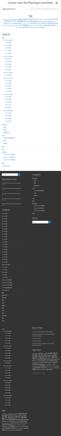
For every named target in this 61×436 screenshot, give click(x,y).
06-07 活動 (8, 105)
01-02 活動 (8, 121)
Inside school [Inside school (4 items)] (18, 25)
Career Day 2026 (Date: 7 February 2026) (42, 331)
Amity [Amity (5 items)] (52, 21)
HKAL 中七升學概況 (9, 157)
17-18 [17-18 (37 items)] (17, 21)
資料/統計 (4, 152)
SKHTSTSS (38, 8)
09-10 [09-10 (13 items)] (27, 19)
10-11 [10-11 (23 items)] (33, 19)
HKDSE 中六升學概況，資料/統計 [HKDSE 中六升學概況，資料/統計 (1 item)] (8, 25)
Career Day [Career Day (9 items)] (17, 23)
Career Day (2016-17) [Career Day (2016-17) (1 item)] (26, 23)
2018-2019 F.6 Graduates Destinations (11, 203)
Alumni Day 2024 (36, 341)
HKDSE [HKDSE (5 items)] (55, 23)
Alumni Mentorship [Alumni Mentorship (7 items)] (43, 21)
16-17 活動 (8, 50)
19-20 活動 (8, 42)
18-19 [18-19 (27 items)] (23, 21)
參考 (3, 149)
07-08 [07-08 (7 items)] (18, 19)
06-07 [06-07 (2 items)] (14, 19)
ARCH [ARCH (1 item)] (55, 21)
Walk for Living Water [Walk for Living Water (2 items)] (33, 27)
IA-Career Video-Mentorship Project (11, 193)
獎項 (4, 140)
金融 (4, 127)
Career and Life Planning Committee (30, 2)
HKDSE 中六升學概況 (9, 154)
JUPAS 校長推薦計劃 (9, 138)
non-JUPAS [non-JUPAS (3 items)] (39, 25)
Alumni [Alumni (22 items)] (33, 21)
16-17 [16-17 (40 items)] (10, 21)
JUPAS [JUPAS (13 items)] (25, 25)
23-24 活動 (8, 67)
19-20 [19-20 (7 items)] (28, 21)
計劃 (3, 135)
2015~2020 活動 (8, 40)
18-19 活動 (8, 45)
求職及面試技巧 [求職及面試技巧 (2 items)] (41, 27)
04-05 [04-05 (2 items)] (7, 19)
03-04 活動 (8, 115)
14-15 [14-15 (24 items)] (52, 19)
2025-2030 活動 (7, 72)
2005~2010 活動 (8, 94)
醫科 (4, 129)
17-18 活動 (8, 48)
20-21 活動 (8, 58)
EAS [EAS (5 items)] (31, 23)
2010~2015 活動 (8, 78)
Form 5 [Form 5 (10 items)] (35, 23)
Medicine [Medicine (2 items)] (30, 25)
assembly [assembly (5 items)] (6, 23)
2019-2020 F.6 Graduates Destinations (11, 188)
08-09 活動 (8, 99)
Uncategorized (6, 166)
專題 (3, 163)
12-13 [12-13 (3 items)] (43, 19)
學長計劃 (4, 124)
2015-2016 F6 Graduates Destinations (11, 198)
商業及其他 (6, 132)
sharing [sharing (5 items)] (22, 27)
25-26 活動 (8, 75)
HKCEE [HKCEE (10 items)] (50, 23)
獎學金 (5, 143)
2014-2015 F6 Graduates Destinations (11, 183)
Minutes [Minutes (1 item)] (34, 25)
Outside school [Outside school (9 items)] (49, 25)
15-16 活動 (8, 53)
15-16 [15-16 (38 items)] (7, 417)
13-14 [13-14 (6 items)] (47, 19)
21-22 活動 (8, 61)
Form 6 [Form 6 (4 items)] (40, 23)
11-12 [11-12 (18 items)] (38, 19)
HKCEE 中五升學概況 (9, 160)
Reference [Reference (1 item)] (18, 27)
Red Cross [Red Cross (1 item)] (57, 25)
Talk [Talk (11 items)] (26, 27)
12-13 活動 (8, 86)
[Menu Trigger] (57, 3)
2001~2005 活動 (8, 110)
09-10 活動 (8, 96)
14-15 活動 (8, 80)
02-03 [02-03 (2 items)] (3, 19)
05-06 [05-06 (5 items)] (10, 19)
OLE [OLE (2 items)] (43, 25)
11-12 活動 (8, 88)
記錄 (3, 146)
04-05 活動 (8, 113)
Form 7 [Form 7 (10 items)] (44, 23)
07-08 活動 (8, 102)
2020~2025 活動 (8, 56)
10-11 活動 (8, 91)
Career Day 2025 (36, 338)
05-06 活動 (8, 107)
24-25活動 (8, 69)
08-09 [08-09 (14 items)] (22, 19)
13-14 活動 (8, 83)
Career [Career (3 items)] (11, 23)
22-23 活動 (8, 64)
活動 (3, 38)
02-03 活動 (8, 118)
